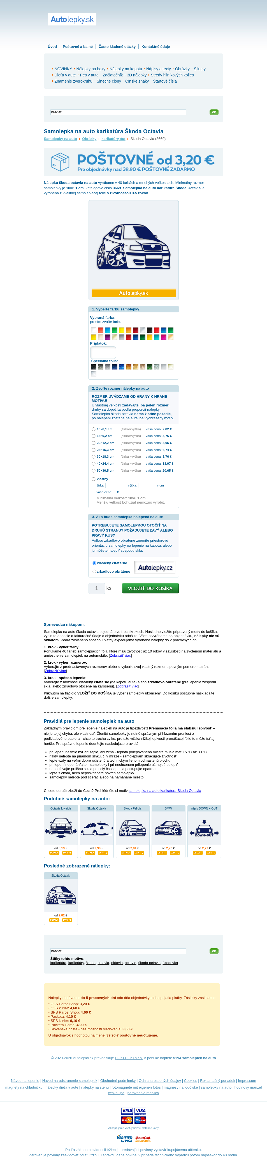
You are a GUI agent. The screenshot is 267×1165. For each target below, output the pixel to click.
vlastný (102, 479)
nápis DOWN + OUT (204, 808)
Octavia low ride (60, 808)
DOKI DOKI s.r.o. (129, 1058)
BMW (168, 808)
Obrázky (89, 139)
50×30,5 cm (106, 470)
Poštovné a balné (78, 47)
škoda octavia (149, 963)
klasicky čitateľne (112, 563)
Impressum (247, 1081)
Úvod (52, 47)
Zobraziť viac (120, 655)
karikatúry (76, 963)
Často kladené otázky (117, 47)
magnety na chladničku (24, 1087)
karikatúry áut (113, 139)
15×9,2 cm (105, 436)
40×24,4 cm (106, 463)
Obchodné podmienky (118, 1081)
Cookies (190, 1081)
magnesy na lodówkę (181, 1087)
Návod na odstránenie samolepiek (69, 1081)
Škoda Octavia (96, 808)
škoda (91, 963)
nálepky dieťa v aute (61, 1087)
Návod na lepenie (25, 1081)
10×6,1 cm (105, 429)
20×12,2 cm (106, 443)
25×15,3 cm (106, 450)
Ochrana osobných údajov (160, 1081)
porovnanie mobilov (143, 1093)
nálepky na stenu (95, 1087)
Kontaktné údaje (155, 47)
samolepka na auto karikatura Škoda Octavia (165, 791)
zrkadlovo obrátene (113, 571)
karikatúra (58, 963)
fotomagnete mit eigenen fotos (136, 1087)
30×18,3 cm (106, 456)
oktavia (117, 963)
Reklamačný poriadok (217, 1081)
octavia (103, 963)
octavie (130, 963)
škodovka (170, 963)
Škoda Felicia (132, 808)
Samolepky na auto (60, 139)
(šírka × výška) (131, 429)
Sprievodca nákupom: (64, 624)
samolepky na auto (216, 1087)
